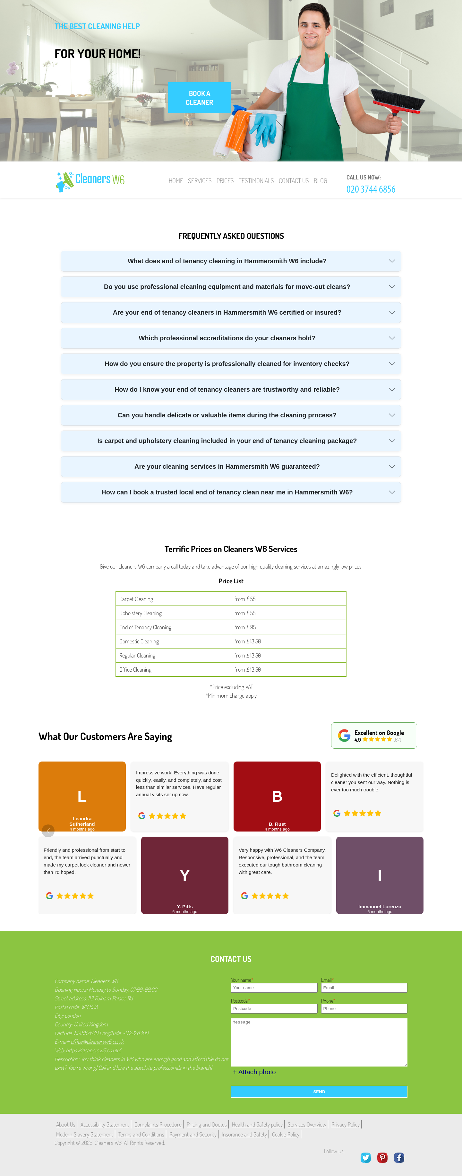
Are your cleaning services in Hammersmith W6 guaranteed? (227, 466)
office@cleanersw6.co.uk (97, 1041)
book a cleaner (199, 98)
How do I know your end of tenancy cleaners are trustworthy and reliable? (227, 389)
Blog (320, 180)
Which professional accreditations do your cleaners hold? (227, 338)
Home (176, 180)
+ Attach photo (254, 1072)
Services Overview (307, 1124)
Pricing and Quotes (207, 1124)
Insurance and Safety (244, 1134)
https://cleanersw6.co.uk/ (93, 1050)
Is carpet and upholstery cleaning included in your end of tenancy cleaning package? (227, 440)
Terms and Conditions (141, 1134)
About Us (65, 1124)
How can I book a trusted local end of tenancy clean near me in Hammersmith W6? (227, 492)
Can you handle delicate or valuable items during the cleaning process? (227, 415)
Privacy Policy (345, 1124)
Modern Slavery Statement (84, 1134)
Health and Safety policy (257, 1124)
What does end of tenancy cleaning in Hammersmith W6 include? (227, 261)
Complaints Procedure (158, 1124)
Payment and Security (193, 1134)
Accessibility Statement (105, 1124)
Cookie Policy (285, 1134)
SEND (319, 1091)
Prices (225, 180)
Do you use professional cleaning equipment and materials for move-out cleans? (227, 286)
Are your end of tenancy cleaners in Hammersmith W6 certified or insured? (227, 312)
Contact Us (294, 180)
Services (200, 180)
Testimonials (256, 180)
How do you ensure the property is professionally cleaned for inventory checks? (227, 363)
